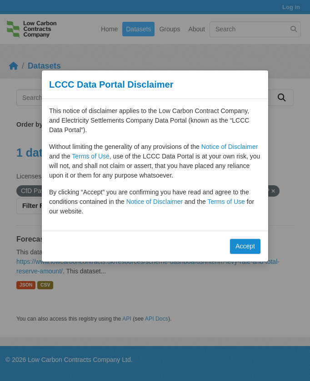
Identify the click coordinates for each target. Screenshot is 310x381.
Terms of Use (90, 156)
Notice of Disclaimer (229, 146)
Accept (245, 246)
